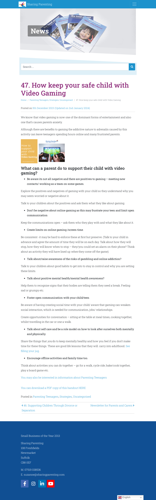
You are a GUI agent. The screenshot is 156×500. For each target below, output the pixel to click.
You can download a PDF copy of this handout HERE (53, 388)
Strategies (54, 100)
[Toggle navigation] (134, 4)
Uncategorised (66, 100)
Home (24, 100)
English (124, 497)
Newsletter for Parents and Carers (112, 405)
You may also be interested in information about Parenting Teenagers (64, 377)
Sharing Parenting (39, 4)
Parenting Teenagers (39, 100)
